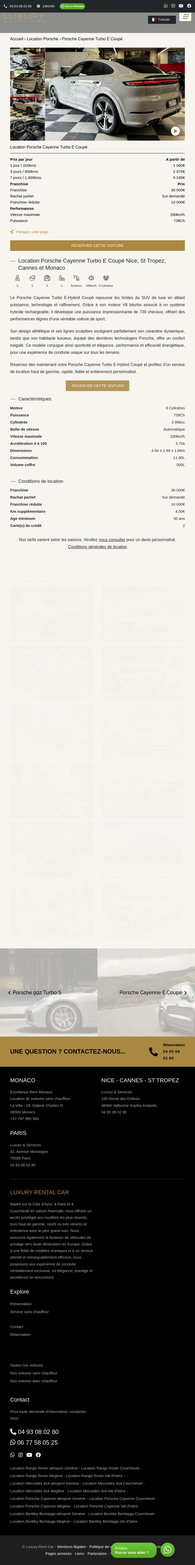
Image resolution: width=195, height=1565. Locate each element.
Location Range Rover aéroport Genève (44, 1468)
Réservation (20, 1334)
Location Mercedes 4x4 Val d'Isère (97, 1491)
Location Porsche (42, 39)
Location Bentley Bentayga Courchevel (121, 1514)
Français (160, 19)
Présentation (20, 1304)
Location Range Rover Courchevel (110, 1468)
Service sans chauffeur (29, 1312)
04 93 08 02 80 (171, 1054)
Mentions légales (71, 1546)
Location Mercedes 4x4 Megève (37, 1491)
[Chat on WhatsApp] (72, 6)
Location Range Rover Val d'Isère (94, 1476)
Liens (79, 1553)
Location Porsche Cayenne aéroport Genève (48, 1498)
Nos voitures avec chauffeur (33, 1381)
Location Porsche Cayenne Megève (40, 1506)
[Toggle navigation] (185, 16)
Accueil (16, 39)
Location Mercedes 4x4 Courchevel (112, 1483)
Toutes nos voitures (26, 1365)
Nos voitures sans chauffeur (33, 1373)
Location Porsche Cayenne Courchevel (122, 1498)
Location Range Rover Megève (36, 1476)
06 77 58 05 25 (37, 1442)
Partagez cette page (29, 232)
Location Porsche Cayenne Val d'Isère (106, 1506)
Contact (16, 1326)
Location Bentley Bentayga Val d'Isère (105, 1521)
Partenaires (97, 1553)
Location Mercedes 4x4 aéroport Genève (44, 1483)
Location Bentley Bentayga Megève (40, 1521)
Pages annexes (58, 1553)
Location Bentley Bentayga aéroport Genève (47, 1514)
